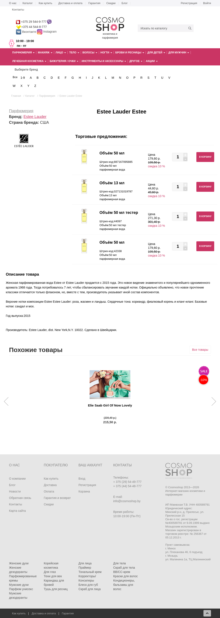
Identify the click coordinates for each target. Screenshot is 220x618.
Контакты (18, 9)
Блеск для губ (88, 584)
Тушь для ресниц (56, 589)
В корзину (205, 157)
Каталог (28, 3)
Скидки (111, 3)
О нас (13, 3)
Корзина (84, 491)
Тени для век (53, 576)
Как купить (45, 3)
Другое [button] (135, 61)
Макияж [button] (45, 52)
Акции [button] (151, 61)
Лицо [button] (61, 52)
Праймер (84, 567)
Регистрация (189, 3)
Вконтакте (26, 31)
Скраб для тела (124, 567)
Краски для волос (125, 576)
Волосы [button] (89, 52)
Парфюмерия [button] (23, 52)
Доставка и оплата (70, 3)
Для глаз (50, 572)
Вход (81, 478)
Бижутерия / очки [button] (64, 61)
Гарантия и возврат (57, 498)
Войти (207, 3)
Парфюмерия (21, 111)
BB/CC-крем (121, 572)
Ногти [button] (106, 52)
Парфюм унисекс (21, 589)
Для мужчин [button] (178, 52)
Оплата (49, 491)
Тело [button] (74, 52)
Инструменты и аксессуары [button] (104, 61)
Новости (15, 491)
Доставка (50, 485)
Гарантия (94, 3)
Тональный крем (89, 572)
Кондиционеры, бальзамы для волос (124, 585)
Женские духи (19, 563)
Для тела (119, 563)
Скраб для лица (89, 589)
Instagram (50, 31)
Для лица (85, 563)
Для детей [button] (156, 52)
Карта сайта (17, 510)
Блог (125, 3)
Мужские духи (19, 584)
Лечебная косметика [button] (29, 61)
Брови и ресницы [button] (129, 52)
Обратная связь (20, 498)
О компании (17, 478)
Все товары (200, 349)
